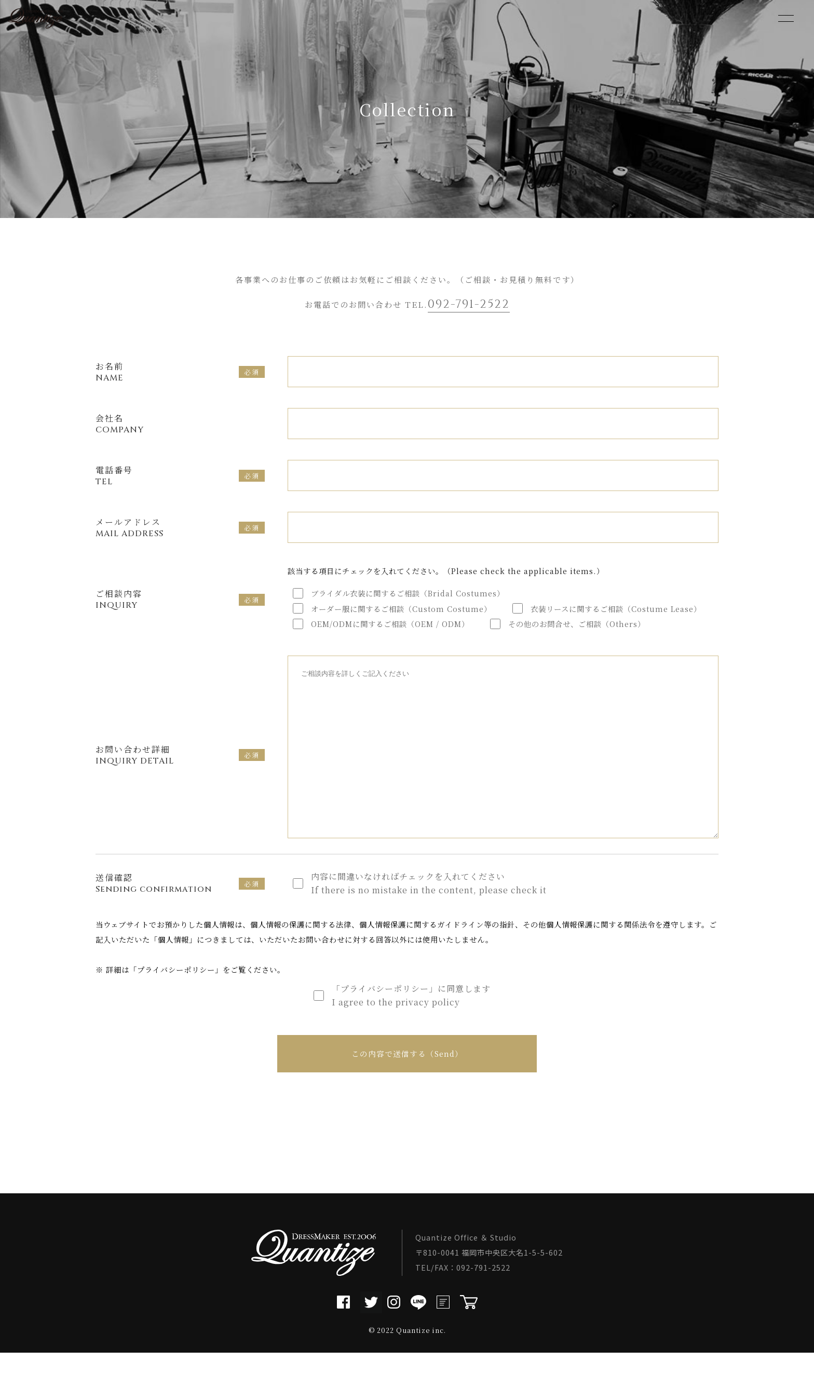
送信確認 (167, 914)
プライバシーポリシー (176, 1000)
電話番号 (167, 475)
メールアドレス (167, 527)
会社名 (184, 423)
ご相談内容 (167, 599)
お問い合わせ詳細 (167, 770)
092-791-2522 (469, 304)
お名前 (167, 372)
